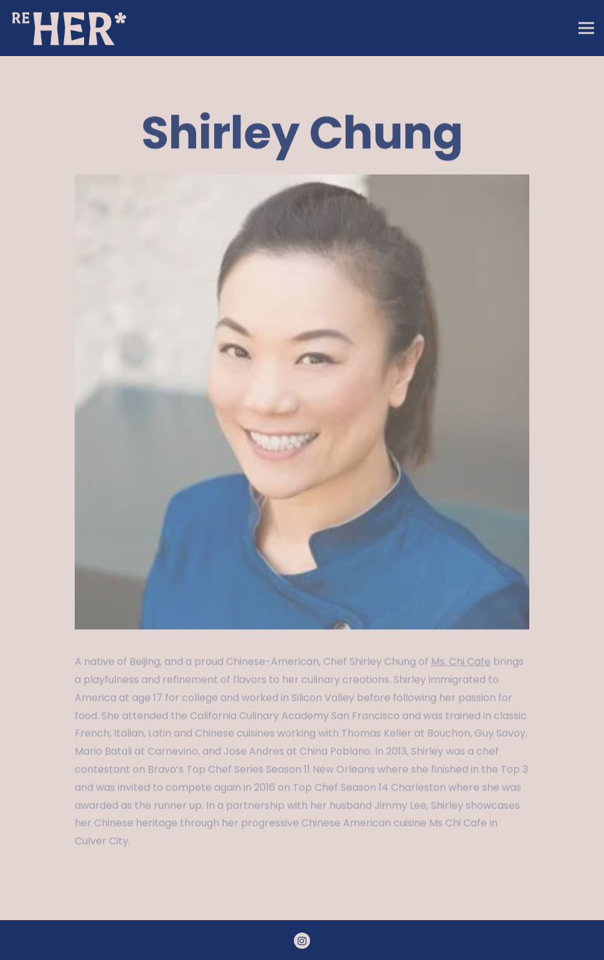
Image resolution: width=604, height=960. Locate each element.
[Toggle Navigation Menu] (586, 28)
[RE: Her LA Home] (71, 28)
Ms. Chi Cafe (461, 663)
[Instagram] (302, 941)
